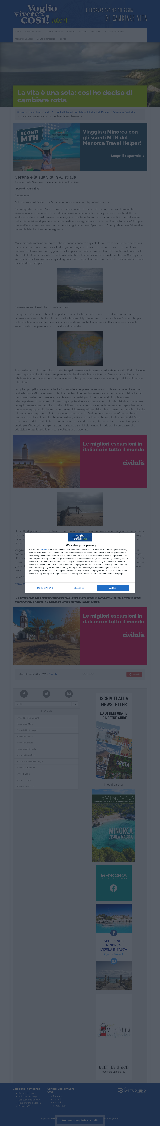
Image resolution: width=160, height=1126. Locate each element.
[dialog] (80, 563)
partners (43, 550)
